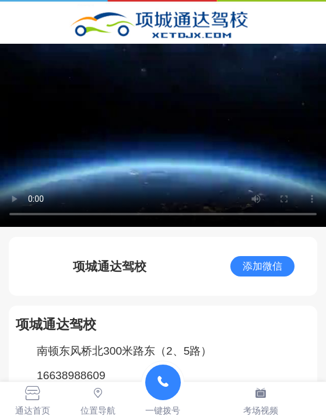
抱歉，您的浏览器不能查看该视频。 (163, 135)
